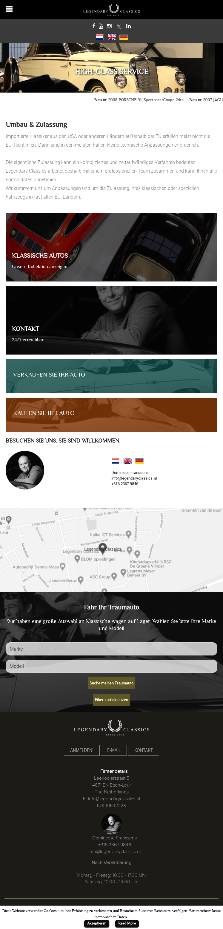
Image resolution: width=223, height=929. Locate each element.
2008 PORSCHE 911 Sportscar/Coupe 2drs (150, 100)
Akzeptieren (96, 923)
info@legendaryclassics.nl (134, 478)
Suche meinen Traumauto (111, 683)
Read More (127, 923)
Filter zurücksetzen (111, 699)
